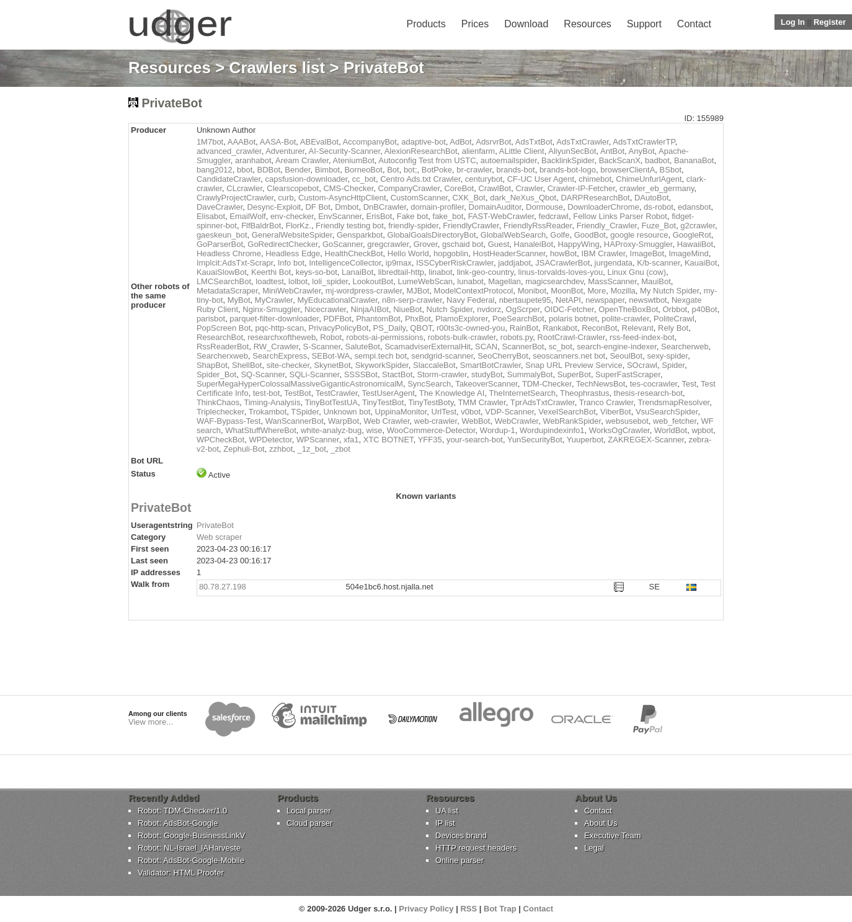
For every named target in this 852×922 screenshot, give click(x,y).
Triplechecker (220, 411)
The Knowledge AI (452, 393)
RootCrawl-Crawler (571, 337)
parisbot (211, 318)
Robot (331, 337)
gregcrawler (388, 244)
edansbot (694, 207)
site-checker (288, 365)
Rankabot (560, 328)
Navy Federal (470, 300)
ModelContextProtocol (473, 290)
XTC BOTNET (388, 439)
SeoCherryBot (502, 355)
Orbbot (674, 309)
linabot (440, 272)
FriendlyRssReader (538, 225)
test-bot (266, 393)
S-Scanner (322, 346)
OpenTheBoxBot (628, 309)
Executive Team (612, 835)
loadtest (269, 281)
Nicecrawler (325, 309)
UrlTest (444, 411)
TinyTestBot (383, 402)
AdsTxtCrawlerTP (644, 141)
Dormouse (544, 207)
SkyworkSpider (382, 365)
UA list (446, 810)
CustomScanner (419, 197)
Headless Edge (292, 253)
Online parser (459, 860)
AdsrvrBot (493, 141)
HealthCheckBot (354, 253)
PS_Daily (389, 328)
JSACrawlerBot (562, 262)
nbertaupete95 (525, 300)
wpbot (702, 430)
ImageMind (688, 253)
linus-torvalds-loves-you (560, 272)
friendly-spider (413, 225)
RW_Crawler (276, 346)
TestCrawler (337, 393)
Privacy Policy (426, 908)
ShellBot (247, 365)
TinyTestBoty (430, 402)
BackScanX (620, 160)
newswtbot (648, 300)
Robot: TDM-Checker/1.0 (182, 810)
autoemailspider (509, 160)
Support (644, 24)
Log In (793, 22)
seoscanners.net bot (569, 355)
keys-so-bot (316, 272)
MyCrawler (274, 300)
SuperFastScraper (627, 374)
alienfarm (478, 151)
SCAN (486, 346)
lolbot (298, 281)
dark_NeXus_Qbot (523, 197)
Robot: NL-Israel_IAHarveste (189, 848)
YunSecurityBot (534, 439)
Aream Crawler (302, 160)
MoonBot (567, 290)
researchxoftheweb (281, 337)
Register (830, 22)
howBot (563, 253)
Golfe (559, 234)
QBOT (421, 328)
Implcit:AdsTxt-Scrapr (235, 262)
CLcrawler (244, 188)
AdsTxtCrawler (582, 141)
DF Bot (317, 207)
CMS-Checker (348, 188)
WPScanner (317, 439)
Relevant (638, 328)
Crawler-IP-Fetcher (581, 188)
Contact (694, 24)
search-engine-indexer (617, 346)
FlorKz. (298, 225)
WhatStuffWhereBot (260, 430)
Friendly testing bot (350, 225)
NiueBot (407, 309)
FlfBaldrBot (261, 225)
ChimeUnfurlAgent (648, 179)
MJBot (418, 290)
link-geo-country (485, 272)
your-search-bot (474, 439)
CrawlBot (494, 188)
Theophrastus (585, 393)
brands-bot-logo (567, 169)
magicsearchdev (554, 281)
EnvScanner (340, 216)
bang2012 (215, 169)
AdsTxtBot (533, 141)
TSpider (305, 411)
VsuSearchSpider (667, 411)
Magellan (504, 281)
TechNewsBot (600, 383)
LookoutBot (372, 281)
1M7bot (210, 141)
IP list (445, 823)
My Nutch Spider (669, 290)
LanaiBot (357, 272)
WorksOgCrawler (619, 430)
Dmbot (346, 207)
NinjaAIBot (369, 309)
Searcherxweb (222, 355)
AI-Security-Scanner (345, 151)
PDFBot (337, 318)
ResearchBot (220, 337)
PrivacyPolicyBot (339, 328)
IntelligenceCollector (345, 262)
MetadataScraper (227, 290)
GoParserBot (220, 244)
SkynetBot (332, 365)
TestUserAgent (388, 393)
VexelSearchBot (567, 411)
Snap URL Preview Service (573, 365)
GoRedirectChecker (282, 244)
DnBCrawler (384, 207)
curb (285, 197)
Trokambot (268, 411)
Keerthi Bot (271, 272)
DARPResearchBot (595, 197)
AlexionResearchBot (421, 151)
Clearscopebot (293, 188)
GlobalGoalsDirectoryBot (432, 234)
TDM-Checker (547, 383)
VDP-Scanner (509, 411)
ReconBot (599, 328)
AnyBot (642, 151)
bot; (410, 169)
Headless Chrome (229, 253)
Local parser (308, 810)
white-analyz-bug (331, 430)
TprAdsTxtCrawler (542, 402)
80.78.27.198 (222, 586)
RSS (468, 908)
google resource (639, 234)
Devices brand (461, 835)
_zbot (340, 449)
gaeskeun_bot (222, 234)
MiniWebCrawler (291, 290)
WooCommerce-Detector (431, 430)
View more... (150, 722)
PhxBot (418, 318)
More (597, 290)
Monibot (532, 290)
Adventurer (284, 151)
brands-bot (516, 169)
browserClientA (627, 169)
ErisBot (379, 216)
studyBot (487, 374)
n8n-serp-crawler (412, 300)
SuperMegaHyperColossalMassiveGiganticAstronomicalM (300, 383)
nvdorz (489, 309)
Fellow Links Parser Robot (620, 216)
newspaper (604, 300)
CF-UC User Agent (540, 179)
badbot (657, 160)
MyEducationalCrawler (337, 300)
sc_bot (560, 346)
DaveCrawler (219, 207)
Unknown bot (346, 411)
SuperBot (574, 374)
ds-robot (658, 207)
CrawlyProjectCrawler (235, 197)
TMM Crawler (481, 402)
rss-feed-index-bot (642, 337)
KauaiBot (701, 262)
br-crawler (474, 169)
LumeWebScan (425, 281)
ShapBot (212, 365)
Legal (594, 848)
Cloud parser (309, 823)
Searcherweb (685, 346)
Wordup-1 (497, 430)
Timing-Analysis (272, 402)
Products (426, 24)
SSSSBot (361, 374)
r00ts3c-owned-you (471, 328)
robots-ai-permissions (384, 337)
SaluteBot (362, 346)
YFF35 (430, 439)
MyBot (239, 300)
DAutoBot (651, 197)
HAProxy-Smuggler (638, 244)
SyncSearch (429, 383)
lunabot (470, 281)
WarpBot (343, 421)
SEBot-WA (331, 355)
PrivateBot (161, 507)
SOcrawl (642, 365)
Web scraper (219, 537)
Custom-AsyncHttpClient (342, 197)
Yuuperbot (585, 439)
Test (688, 383)
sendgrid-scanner (442, 355)
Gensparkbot (360, 234)
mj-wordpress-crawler (364, 290)
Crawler (529, 188)
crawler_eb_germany (656, 188)
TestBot (297, 393)
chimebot (595, 179)
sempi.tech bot (381, 355)
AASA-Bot (278, 141)
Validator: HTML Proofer (181, 872)
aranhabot (253, 160)
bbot (244, 169)
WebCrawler (517, 421)
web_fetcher (674, 421)
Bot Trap (500, 908)
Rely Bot (673, 328)
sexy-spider (667, 355)
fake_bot (448, 216)
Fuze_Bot (658, 225)
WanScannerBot (294, 421)
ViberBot (615, 411)
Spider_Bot (216, 374)
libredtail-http (401, 272)
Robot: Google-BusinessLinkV (191, 835)
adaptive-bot (423, 141)
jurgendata (613, 262)
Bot (393, 169)
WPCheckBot (220, 439)
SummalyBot (530, 374)
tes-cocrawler (654, 383)
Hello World (408, 253)
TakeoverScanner (486, 383)
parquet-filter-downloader (274, 318)
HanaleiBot (534, 244)
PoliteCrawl (674, 318)
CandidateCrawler (228, 179)
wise (374, 430)
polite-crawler (625, 318)
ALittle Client (521, 151)
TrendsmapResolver (673, 402)
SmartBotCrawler (490, 365)
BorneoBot (363, 169)
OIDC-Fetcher (569, 309)
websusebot (626, 421)
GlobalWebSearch (513, 234)
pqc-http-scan (279, 328)
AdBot (460, 141)
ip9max (399, 262)
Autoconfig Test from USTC (427, 160)
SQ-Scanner (263, 374)
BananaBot (694, 160)
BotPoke (437, 169)
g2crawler (697, 225)
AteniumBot (354, 160)
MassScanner (612, 281)
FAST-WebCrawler (501, 216)
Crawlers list (277, 67)
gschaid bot (463, 244)
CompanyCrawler (409, 188)
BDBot (269, 169)
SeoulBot (626, 355)
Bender (297, 169)
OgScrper (523, 309)
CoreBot (459, 188)
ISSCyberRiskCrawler (455, 262)
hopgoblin (450, 253)
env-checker (292, 216)
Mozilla (622, 290)
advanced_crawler (229, 151)
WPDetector (270, 439)
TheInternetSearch (522, 393)
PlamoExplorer (461, 318)
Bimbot (327, 169)
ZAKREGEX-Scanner (646, 439)
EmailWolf (247, 216)
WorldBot (670, 430)
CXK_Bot (468, 197)
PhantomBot (378, 318)
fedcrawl (554, 216)
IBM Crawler (603, 253)
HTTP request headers (476, 848)
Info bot (291, 262)
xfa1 (351, 439)
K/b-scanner (658, 262)
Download (526, 24)
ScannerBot (523, 346)
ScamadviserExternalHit (427, 346)
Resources (587, 24)
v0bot (471, 411)
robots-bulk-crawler (462, 337)
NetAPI (568, 300)
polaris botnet (573, 318)
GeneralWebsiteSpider (292, 234)
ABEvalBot (319, 141)
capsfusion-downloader (306, 179)
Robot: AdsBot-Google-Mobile (191, 860)
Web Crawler (386, 421)
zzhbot (281, 449)
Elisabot (211, 216)
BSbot (670, 169)
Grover (426, 244)
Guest (499, 244)
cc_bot (364, 179)
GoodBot (590, 234)
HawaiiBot (695, 244)
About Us (600, 823)
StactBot (397, 374)
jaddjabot (514, 262)
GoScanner (342, 244)
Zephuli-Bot (243, 449)
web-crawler (435, 421)
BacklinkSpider (567, 160)
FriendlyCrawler (471, 225)
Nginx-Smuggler (271, 309)
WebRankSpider (572, 421)
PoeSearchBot (518, 318)
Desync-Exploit (274, 207)
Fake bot (412, 216)
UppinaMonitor (401, 411)
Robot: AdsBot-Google (178, 823)
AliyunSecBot (572, 151)
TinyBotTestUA (331, 402)
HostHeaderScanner (509, 253)
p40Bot (704, 309)
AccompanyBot (370, 141)
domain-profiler (437, 207)
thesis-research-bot (648, 393)
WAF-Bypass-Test (229, 421)
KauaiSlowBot (222, 272)
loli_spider (330, 281)
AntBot (612, 151)
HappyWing (578, 244)
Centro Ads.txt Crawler (420, 179)
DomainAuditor (495, 207)
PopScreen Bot (224, 328)
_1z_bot (312, 449)
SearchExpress (279, 355)
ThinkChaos (218, 402)
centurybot (484, 179)
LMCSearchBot (224, 281)
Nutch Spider (450, 309)
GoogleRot (692, 234)
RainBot (524, 328)
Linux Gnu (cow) (636, 272)
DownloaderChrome (603, 207)
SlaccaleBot (434, 365)
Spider (673, 365)
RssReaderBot (223, 346)
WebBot (475, 421)
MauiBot (656, 281)
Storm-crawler (441, 374)
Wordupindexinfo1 (552, 430)
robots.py (516, 337)
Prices (475, 24)
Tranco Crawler (606, 402)
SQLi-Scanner (315, 374)
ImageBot (647, 253)
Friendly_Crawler (607, 225)
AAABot (242, 141)
